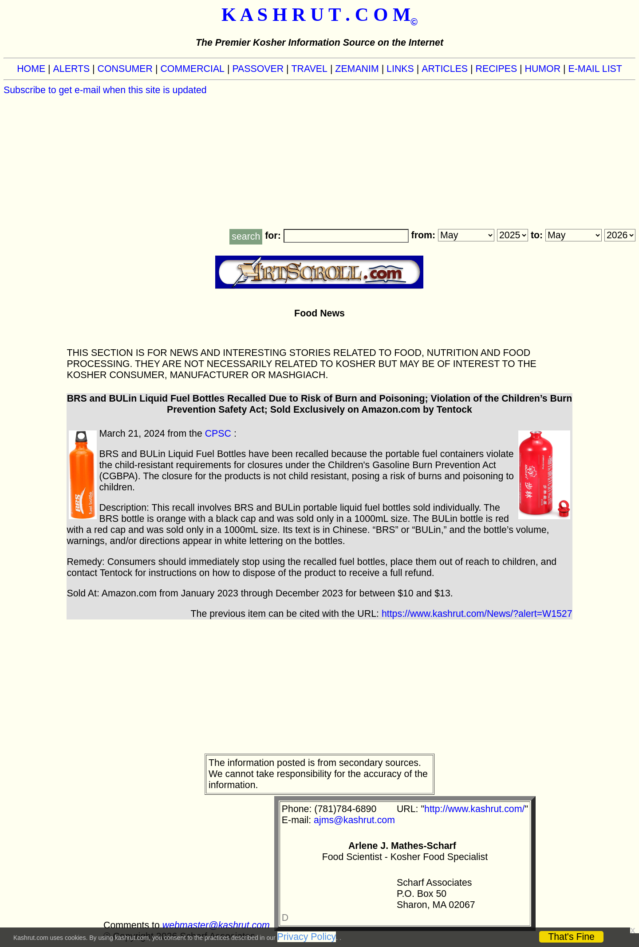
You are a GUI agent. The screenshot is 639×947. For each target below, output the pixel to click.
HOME (31, 68)
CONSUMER (125, 68)
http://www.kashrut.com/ (474, 809)
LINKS (400, 68)
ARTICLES (445, 68)
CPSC (218, 433)
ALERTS (71, 68)
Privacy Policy (306, 936)
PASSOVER (258, 68)
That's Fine (571, 936)
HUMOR (543, 68)
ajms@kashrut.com (354, 820)
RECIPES (496, 68)
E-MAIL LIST (595, 68)
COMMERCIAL (192, 68)
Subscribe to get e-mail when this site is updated (105, 90)
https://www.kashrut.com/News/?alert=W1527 (477, 613)
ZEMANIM (357, 68)
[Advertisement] (319, 162)
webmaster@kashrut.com (216, 925)
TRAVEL (309, 68)
